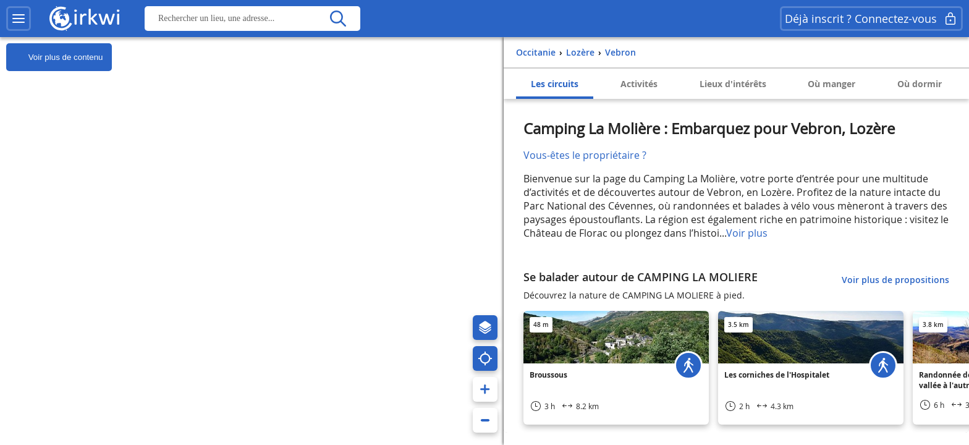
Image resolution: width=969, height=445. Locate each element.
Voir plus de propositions (895, 280)
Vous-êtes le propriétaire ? (584, 155)
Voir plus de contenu (54, 57)
